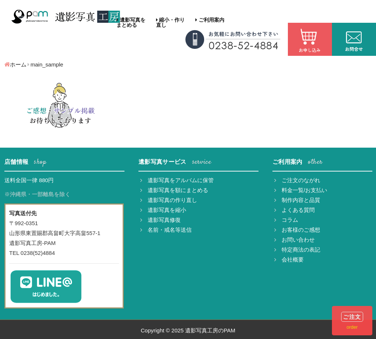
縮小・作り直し (170, 22)
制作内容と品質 (297, 200)
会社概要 (289, 259)
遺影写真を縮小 (163, 210)
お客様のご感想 (297, 230)
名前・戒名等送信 (166, 230)
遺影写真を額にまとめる (174, 190)
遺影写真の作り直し (168, 200)
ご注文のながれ (297, 180)
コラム (286, 220)
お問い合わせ (294, 240)
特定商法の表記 (297, 249)
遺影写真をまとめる (130, 22)
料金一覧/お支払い (300, 190)
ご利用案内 (209, 20)
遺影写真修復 (160, 220)
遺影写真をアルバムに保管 (177, 180)
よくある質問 (294, 210)
